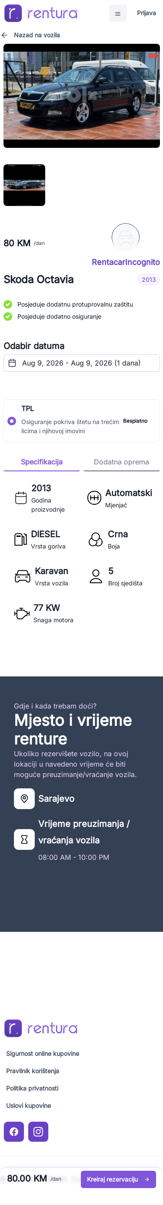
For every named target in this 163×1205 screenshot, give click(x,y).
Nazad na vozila (30, 35)
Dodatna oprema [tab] (121, 461)
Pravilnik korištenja (32, 1070)
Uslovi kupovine (28, 1105)
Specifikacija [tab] (42, 461)
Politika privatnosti (32, 1088)
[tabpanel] (81, 553)
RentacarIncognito (126, 262)
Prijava (146, 12)
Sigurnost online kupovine (42, 1053)
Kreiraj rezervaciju (118, 1179)
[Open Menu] (117, 13)
